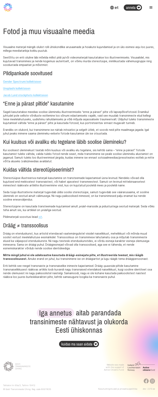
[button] (114, 7)
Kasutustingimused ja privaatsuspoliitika (117, 389)
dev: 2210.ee (149, 389)
